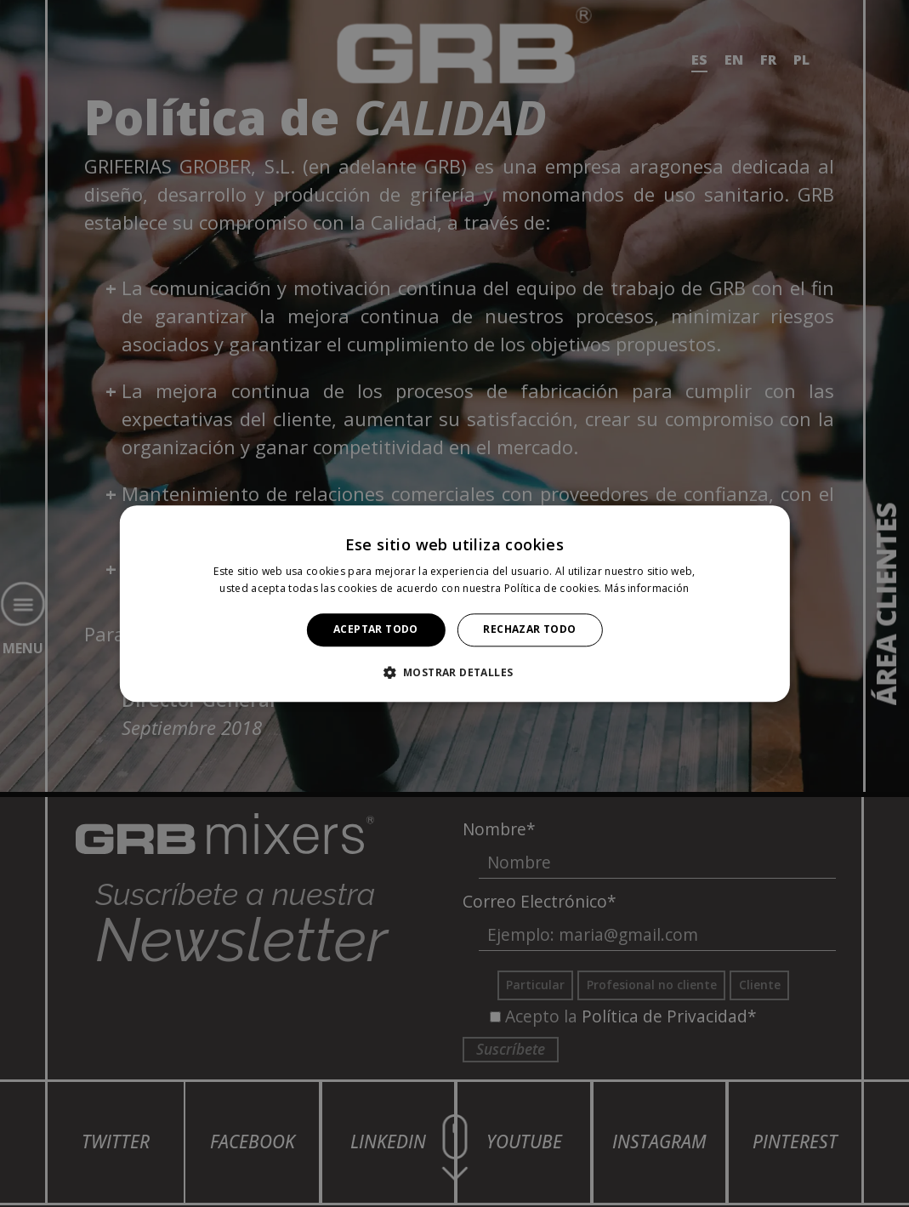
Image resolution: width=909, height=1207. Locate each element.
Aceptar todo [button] (375, 630)
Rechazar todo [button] (529, 630)
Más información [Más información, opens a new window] (647, 588)
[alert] (454, 603)
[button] (455, 671)
